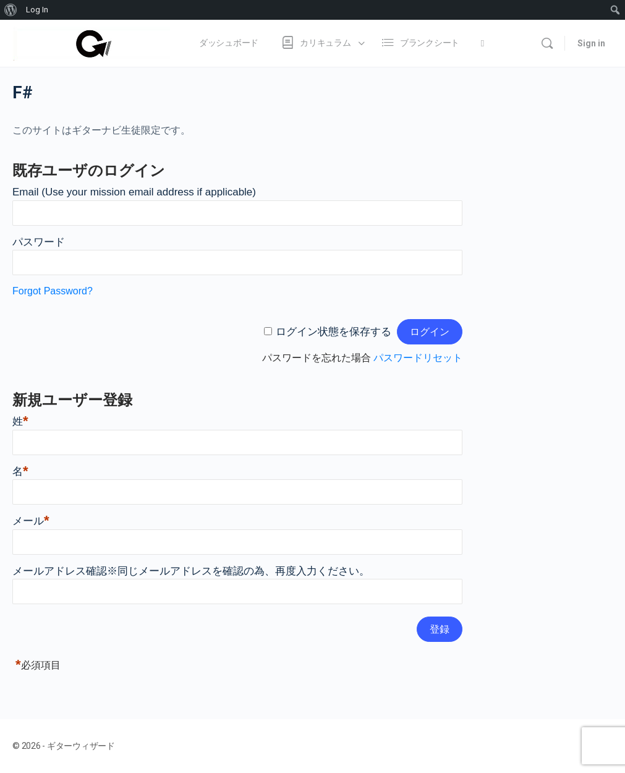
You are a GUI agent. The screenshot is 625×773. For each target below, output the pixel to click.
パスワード (38, 242)
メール (30, 521)
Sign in (591, 43)
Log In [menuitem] (37, 9)
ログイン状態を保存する (333, 332)
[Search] (547, 43)
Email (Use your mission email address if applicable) (134, 192)
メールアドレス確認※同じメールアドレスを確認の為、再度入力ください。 (191, 571)
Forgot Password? (52, 291)
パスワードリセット (417, 357)
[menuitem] (11, 10)
